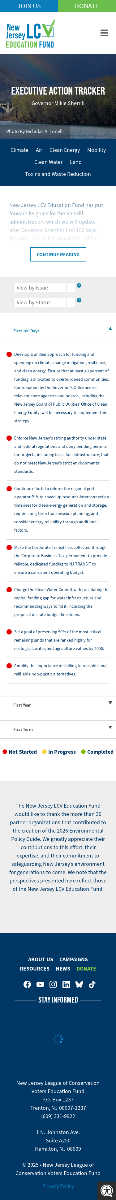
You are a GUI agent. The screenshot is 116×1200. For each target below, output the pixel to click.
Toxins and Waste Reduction (58, 174)
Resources (34, 968)
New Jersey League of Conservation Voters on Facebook (27, 984)
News (63, 968)
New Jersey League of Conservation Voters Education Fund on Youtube (40, 984)
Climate (19, 150)
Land (76, 162)
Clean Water (48, 162)
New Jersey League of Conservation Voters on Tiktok (92, 984)
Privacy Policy (58, 1186)
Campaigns (73, 959)
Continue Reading (58, 254)
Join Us (29, 6)
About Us (40, 959)
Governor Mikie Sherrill (58, 103)
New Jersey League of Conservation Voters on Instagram (53, 984)
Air (39, 150)
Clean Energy (64, 150)
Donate (87, 6)
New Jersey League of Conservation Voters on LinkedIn (66, 984)
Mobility (96, 150)
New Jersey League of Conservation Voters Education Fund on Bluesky (79, 984)
